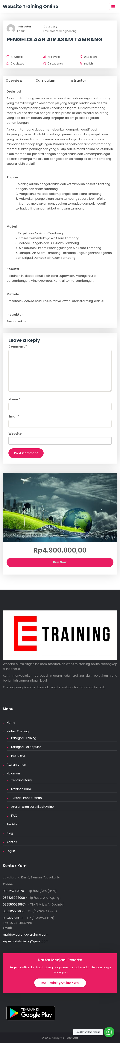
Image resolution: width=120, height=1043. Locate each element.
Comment (17, 346)
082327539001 (13, 918)
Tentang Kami (21, 780)
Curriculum (45, 80)
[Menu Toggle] (113, 6)
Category (50, 26)
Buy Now (60, 562)
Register (13, 824)
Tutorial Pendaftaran (26, 798)
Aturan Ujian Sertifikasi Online (32, 807)
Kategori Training (23, 738)
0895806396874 (15, 904)
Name (14, 399)
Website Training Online (30, 6)
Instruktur (18, 756)
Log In (11, 851)
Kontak (12, 842)
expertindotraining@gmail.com (25, 941)
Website (15, 433)
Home (11, 722)
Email (14, 416)
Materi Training (18, 731)
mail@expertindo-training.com (25, 934)
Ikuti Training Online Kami (60, 983)
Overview (14, 80)
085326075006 (14, 898)
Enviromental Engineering (60, 31)
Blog (10, 833)
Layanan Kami (21, 789)
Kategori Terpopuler (26, 747)
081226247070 (13, 891)
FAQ (14, 815)
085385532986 (14, 911)
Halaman (13, 773)
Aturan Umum (17, 764)
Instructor (24, 26)
